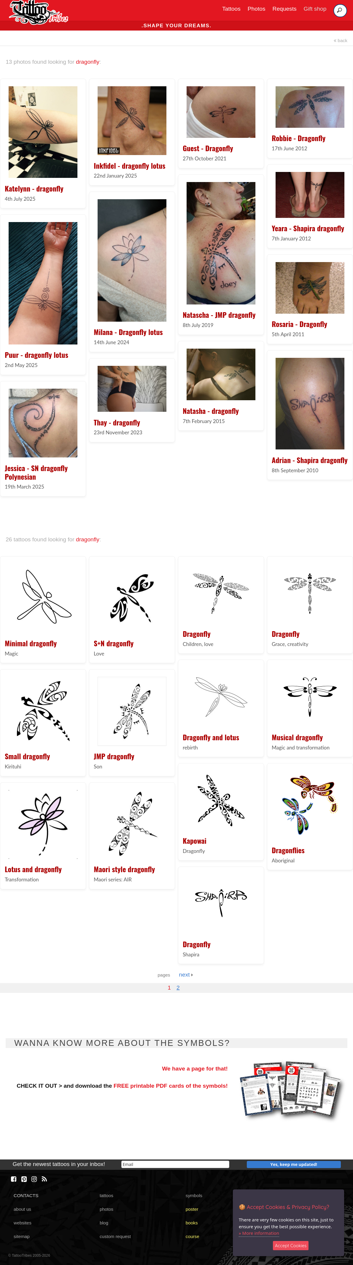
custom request (115, 1236)
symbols (194, 1195)
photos (106, 1209)
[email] (175, 1164)
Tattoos (231, 9)
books (192, 1222)
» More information (259, 1233)
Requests (285, 9)
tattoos (106, 1195)
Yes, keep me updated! (294, 1164)
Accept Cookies (291, 1245)
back (340, 40)
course (192, 1236)
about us (22, 1209)
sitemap (22, 1236)
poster (192, 1209)
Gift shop (315, 9)
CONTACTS (26, 1195)
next (186, 975)
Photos (256, 9)
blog (104, 1222)
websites (22, 1222)
